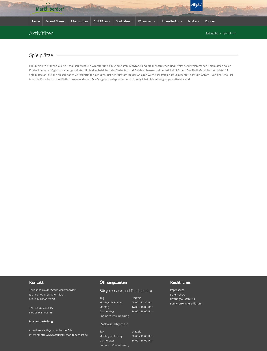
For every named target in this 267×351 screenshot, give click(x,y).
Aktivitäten (100, 21)
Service (192, 21)
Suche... (229, 3)
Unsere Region (170, 21)
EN (196, 3)
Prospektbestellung (41, 321)
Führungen (145, 21)
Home (36, 21)
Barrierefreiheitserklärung (186, 303)
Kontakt (210, 21)
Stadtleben (123, 21)
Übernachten (79, 21)
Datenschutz (178, 294)
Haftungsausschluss (182, 299)
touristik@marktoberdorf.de (55, 330)
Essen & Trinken (55, 21)
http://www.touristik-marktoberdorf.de (64, 335)
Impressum (177, 290)
